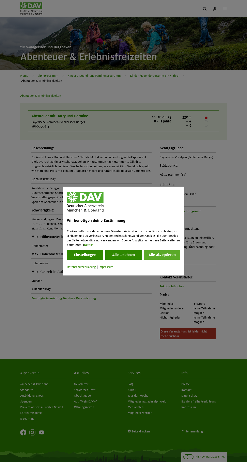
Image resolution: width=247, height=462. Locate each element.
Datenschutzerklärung (81, 267)
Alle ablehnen (123, 255)
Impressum (106, 267)
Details (88, 245)
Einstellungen (85, 255)
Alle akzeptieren (162, 255)
